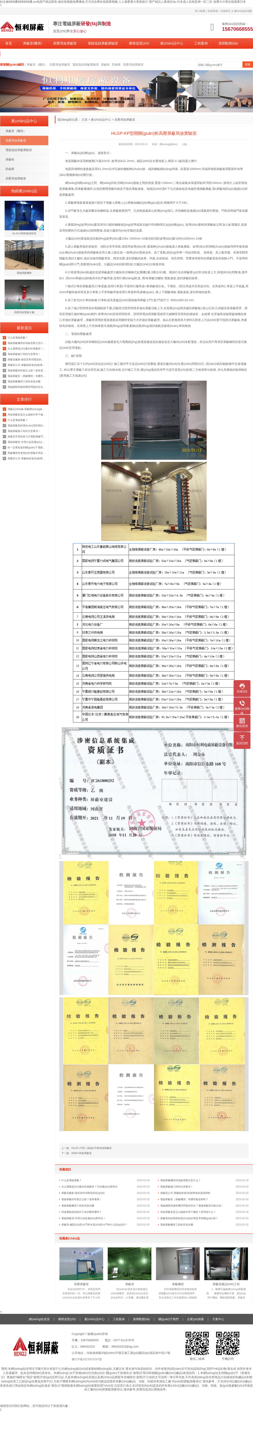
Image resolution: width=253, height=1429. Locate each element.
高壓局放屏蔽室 (65, 43)
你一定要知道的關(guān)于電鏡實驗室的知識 (27, 447)
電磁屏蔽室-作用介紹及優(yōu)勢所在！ (83, 1218)
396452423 (87, 1346)
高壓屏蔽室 (81, 1284)
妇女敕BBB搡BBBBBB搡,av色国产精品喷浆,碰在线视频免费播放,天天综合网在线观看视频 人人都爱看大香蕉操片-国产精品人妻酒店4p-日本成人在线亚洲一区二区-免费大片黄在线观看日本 (123, 1)
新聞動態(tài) (228, 43)
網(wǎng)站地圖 (243, 10)
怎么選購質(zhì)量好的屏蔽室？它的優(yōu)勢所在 (27, 348)
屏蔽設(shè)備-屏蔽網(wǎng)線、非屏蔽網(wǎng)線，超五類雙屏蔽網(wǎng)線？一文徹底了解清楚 (27, 409)
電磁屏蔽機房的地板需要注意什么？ (27, 343)
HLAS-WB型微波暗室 (24, 233)
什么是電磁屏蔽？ (18, 337)
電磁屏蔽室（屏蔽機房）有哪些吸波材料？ (184, 1199)
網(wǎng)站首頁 (39, 1319)
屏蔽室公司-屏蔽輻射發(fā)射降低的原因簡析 (185, 1193)
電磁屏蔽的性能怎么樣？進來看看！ (27, 370)
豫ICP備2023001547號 (87, 1359)
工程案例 (201, 43)
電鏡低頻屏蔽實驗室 (103, 43)
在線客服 (213, 10)
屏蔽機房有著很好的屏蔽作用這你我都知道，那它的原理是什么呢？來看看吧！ (27, 453)
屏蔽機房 (178, 1284)
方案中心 (218, 1319)
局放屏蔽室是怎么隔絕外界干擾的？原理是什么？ (27, 414)
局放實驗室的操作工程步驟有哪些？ (81, 1212)
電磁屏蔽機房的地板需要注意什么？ (180, 1180)
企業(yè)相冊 (195, 1319)
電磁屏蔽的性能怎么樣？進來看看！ (81, 1199)
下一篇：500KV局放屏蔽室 (76, 1153)
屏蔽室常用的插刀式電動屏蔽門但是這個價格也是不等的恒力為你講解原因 (27, 436)
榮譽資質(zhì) (139, 43)
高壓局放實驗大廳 (24, 312)
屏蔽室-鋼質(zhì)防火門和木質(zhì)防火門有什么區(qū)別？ (94, 1224)
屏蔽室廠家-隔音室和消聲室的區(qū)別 (83, 1193)
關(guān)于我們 (17, 54)
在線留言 (226, 10)
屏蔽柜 (105, 64)
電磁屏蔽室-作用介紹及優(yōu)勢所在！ (27, 442)
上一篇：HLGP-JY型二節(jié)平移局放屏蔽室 (86, 1148)
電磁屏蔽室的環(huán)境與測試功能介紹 (27, 425)
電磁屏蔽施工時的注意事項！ (24, 354)
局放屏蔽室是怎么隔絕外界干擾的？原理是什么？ (188, 1212)
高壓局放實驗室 (133, 64)
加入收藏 (200, 10)
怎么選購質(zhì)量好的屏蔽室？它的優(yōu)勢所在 (89, 1186)
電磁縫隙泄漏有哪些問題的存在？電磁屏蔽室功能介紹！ (27, 387)
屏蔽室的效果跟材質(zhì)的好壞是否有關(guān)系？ (189, 1218)
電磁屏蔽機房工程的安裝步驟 (77, 1205)
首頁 (8, 43)
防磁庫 (116, 64)
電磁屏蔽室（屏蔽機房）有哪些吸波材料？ (27, 376)
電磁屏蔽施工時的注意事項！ (24, 431)
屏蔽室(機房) (32, 43)
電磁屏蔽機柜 (24, 272)
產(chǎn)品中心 (171, 43)
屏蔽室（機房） (37, 64)
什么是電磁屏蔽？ (71, 1180)
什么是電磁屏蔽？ (18, 420)
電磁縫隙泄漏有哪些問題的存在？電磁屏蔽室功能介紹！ (191, 1205)
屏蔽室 (129, 1284)
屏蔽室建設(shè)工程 (226, 1284)
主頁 (84, 119)
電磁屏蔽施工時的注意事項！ (176, 1186)
